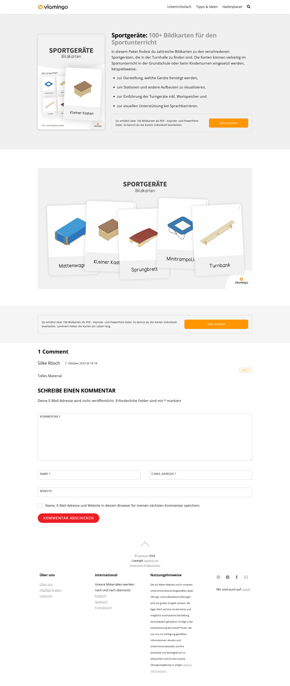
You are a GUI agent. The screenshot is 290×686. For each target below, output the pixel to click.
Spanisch (101, 602)
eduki (246, 589)
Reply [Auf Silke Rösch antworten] (245, 370)
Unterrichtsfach (179, 6)
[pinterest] (227, 577)
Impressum (136, 565)
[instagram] (218, 577)
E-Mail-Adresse (163, 474)
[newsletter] (245, 577)
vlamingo (143, 555)
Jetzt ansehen (228, 123)
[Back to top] (145, 546)
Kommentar (50, 416)
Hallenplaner (232, 6)
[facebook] (236, 577)
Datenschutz (152, 565)
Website (46, 491)
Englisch (100, 596)
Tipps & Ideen (207, 6)
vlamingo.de (151, 560)
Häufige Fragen (51, 590)
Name (45, 474)
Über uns (46, 584)
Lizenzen (46, 596)
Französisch (103, 607)
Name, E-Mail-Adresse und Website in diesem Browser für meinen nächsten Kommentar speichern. (122, 505)
